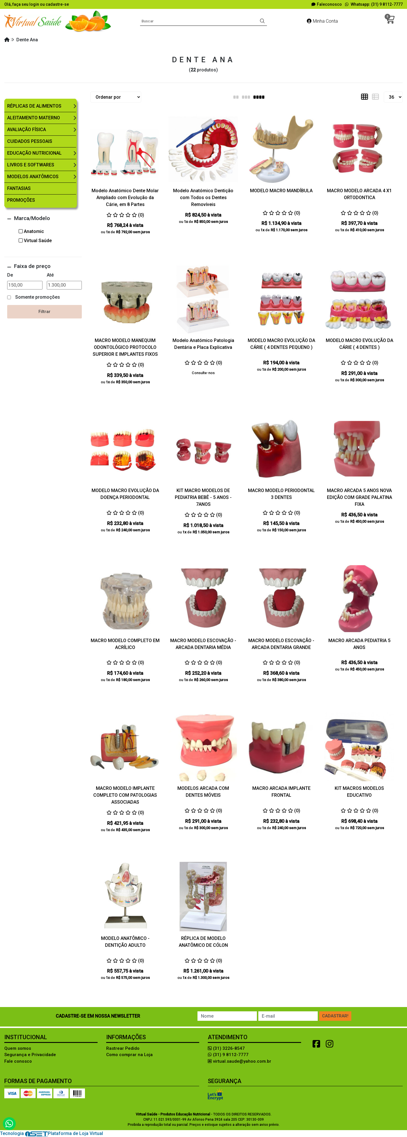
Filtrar (44, 311)
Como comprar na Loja (129, 1054)
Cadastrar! (335, 1016)
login (34, 4)
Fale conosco (18, 1061)
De (10, 275)
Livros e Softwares (30, 165)
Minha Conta (322, 21)
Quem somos (17, 1048)
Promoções (21, 200)
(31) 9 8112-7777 (228, 1054)
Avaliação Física (26, 129)
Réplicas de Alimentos (34, 106)
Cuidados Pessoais (29, 141)
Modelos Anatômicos (33, 176)
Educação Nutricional (34, 153)
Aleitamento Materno (33, 117)
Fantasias (19, 188)
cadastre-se (57, 4)
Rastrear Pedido (122, 1048)
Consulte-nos (203, 373)
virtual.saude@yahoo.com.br (239, 1061)
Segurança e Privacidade (30, 1054)
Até (50, 275)
